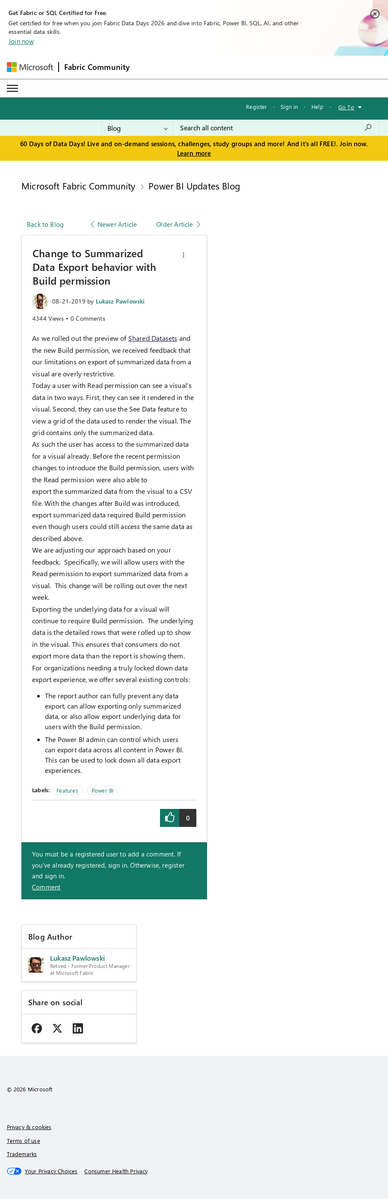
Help (317, 106)
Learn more (194, 153)
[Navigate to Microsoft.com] (30, 67)
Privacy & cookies (29, 1126)
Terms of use (23, 1140)
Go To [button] (346, 107)
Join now (21, 41)
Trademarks (22, 1153)
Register (256, 106)
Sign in (289, 106)
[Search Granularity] (137, 128)
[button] (184, 255)
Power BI (102, 790)
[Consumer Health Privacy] (116, 1171)
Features (67, 790)
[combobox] (276, 128)
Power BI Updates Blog (194, 186)
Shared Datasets (153, 338)
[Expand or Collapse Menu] (12, 88)
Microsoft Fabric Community (78, 186)
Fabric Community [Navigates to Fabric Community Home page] (97, 67)
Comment (46, 887)
